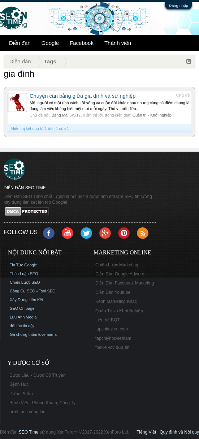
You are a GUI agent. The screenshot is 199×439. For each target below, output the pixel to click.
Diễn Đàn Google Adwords (121, 274)
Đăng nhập (178, 5)
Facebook (82, 43)
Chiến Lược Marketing (116, 264)
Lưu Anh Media (23, 317)
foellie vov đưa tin (112, 347)
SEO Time (29, 432)
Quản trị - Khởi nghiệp (152, 115)
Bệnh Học (19, 384)
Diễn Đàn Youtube (112, 292)
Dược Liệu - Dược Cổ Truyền (37, 375)
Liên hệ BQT (107, 319)
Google (50, 43)
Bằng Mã (60, 115)
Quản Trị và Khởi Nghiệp (119, 310)
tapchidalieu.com (111, 329)
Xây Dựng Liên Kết (26, 299)
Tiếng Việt (146, 432)
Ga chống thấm (23, 334)
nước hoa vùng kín (27, 411)
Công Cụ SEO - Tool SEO (33, 291)
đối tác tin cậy (22, 326)
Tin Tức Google (23, 265)
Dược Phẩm (21, 393)
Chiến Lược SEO (25, 282)
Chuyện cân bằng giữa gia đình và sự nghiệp (82, 96)
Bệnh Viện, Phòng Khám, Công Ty (42, 402)
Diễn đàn (20, 43)
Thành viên (117, 43)
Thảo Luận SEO (24, 273)
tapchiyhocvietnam (113, 338)
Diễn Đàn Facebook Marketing (124, 283)
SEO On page (22, 308)
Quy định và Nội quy (179, 432)
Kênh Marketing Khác (116, 301)
